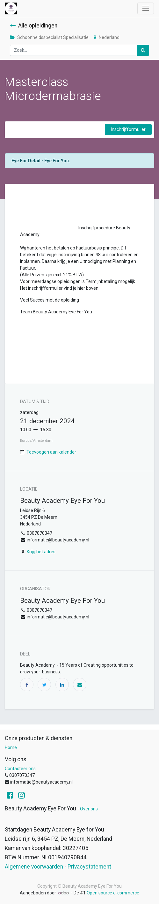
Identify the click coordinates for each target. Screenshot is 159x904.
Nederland (106, 37)
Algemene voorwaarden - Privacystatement (58, 866)
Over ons (89, 808)
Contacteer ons (20, 768)
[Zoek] (143, 50)
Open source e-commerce (113, 892)
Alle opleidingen (33, 25)
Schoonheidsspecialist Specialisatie (49, 37)
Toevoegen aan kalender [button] (51, 452)
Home (11, 747)
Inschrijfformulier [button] (128, 129)
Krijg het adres (41, 551)
